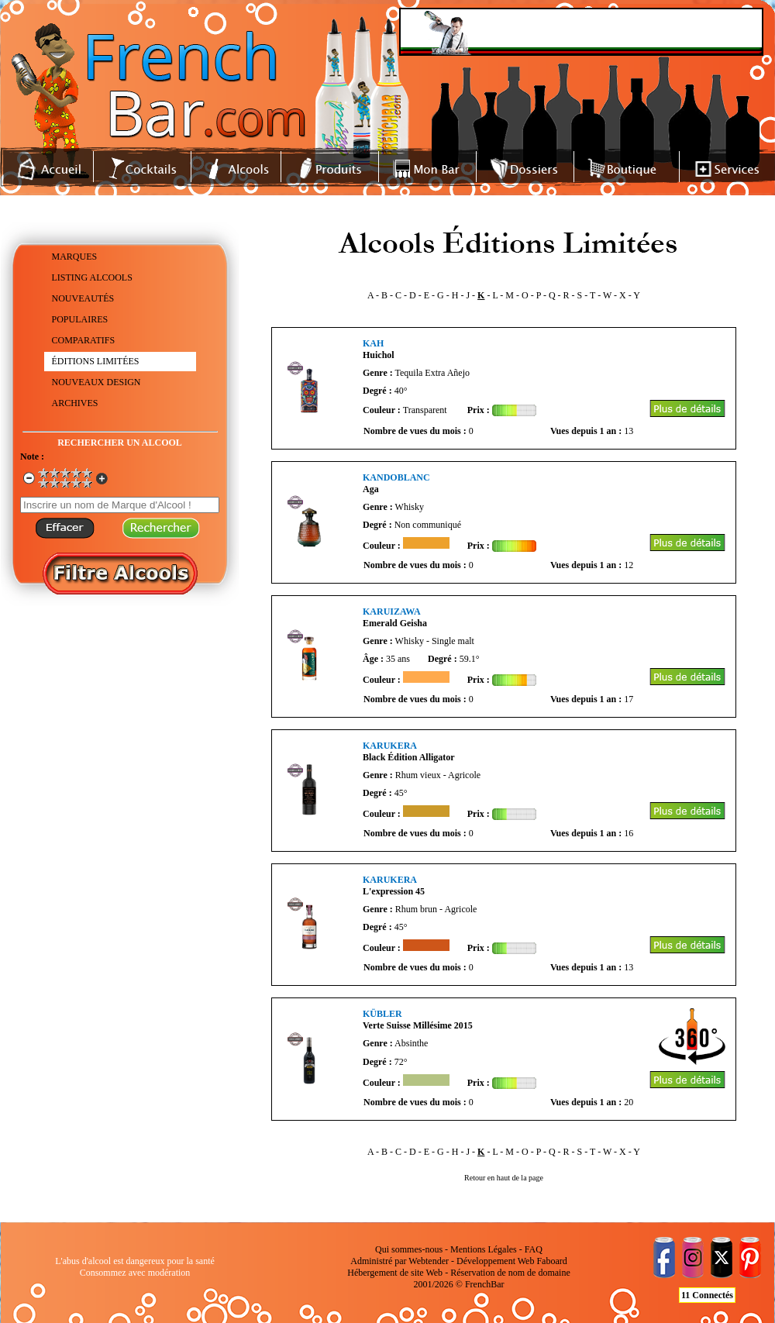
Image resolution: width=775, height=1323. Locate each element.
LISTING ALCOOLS (92, 277)
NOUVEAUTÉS (83, 298)
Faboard (551, 1261)
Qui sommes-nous (409, 1249)
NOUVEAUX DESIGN (96, 382)
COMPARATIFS (83, 340)
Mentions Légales (483, 1249)
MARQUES (75, 256)
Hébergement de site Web (395, 1272)
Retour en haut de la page (503, 1177)
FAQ (533, 1249)
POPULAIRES (80, 319)
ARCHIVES (75, 403)
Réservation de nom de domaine (510, 1272)
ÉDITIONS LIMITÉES (96, 361)
